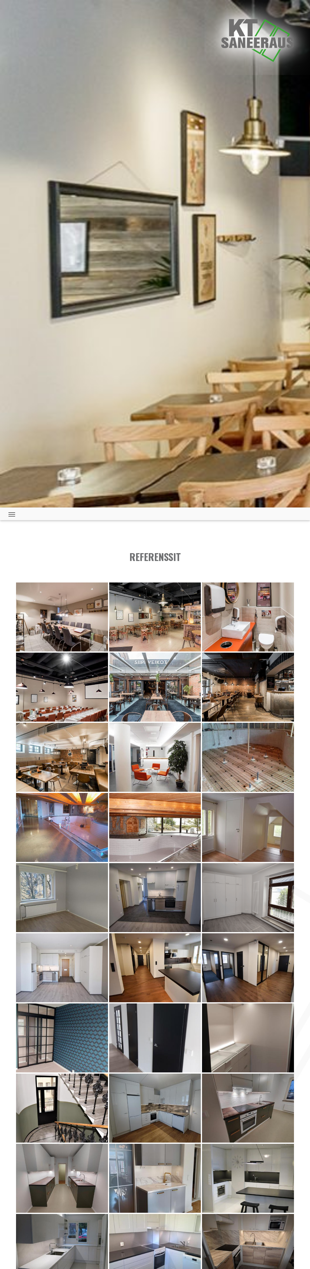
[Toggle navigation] (12, 514)
